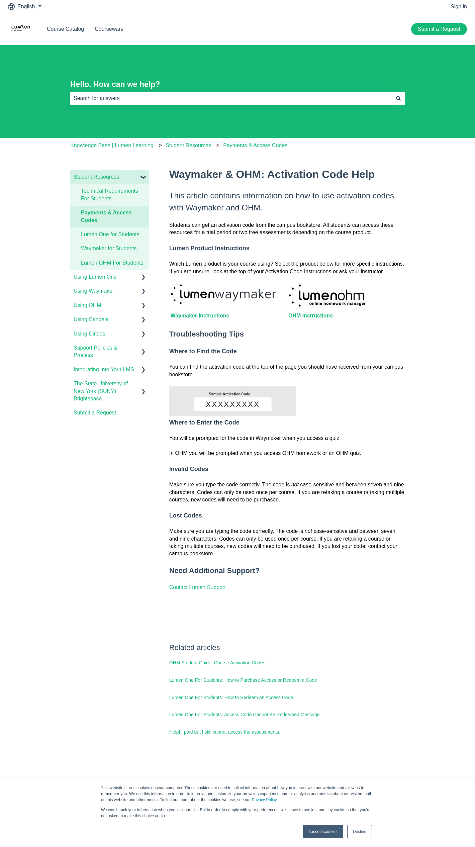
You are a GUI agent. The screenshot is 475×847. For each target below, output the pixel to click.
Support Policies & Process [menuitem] (95, 351)
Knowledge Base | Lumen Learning (112, 145)
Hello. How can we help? (115, 84)
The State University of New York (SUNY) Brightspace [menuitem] (101, 391)
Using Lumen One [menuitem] (95, 277)
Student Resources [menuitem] (96, 177)
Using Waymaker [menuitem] (94, 291)
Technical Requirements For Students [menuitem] (109, 194)
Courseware (109, 29)
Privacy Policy (264, 799)
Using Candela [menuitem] (91, 319)
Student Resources (188, 145)
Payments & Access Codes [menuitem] (106, 216)
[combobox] (231, 98)
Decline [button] (359, 831)
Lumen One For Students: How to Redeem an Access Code (231, 697)
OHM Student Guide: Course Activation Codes (217, 662)
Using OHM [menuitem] (87, 305)
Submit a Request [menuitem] (95, 412)
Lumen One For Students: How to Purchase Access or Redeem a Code (243, 680)
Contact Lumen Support (197, 587)
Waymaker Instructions (200, 315)
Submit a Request (439, 29)
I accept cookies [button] (323, 831)
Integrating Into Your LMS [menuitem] (104, 369)
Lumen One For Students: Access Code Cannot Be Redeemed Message (244, 714)
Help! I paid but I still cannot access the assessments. (224, 732)
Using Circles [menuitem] (89, 334)
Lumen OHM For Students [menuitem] (112, 263)
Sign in (459, 6)
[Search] (398, 98)
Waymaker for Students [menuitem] (109, 248)
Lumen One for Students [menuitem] (110, 234)
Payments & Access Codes (255, 145)
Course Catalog (65, 29)
